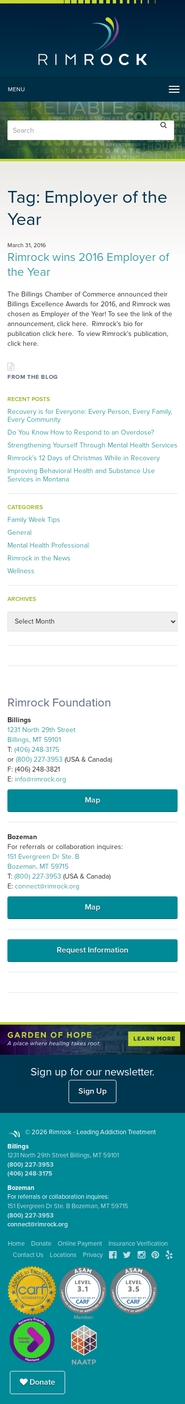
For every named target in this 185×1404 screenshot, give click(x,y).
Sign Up (92, 1091)
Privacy (93, 1255)
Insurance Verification (138, 1244)
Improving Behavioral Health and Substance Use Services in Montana (81, 475)
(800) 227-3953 (39, 759)
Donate (37, 1382)
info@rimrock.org (40, 779)
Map (92, 800)
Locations (63, 1255)
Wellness (21, 571)
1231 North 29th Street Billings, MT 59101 (63, 1155)
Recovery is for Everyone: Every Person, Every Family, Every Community (89, 415)
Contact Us (28, 1255)
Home (16, 1244)
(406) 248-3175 (36, 749)
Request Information (92, 950)
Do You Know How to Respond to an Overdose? (80, 432)
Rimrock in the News (39, 558)
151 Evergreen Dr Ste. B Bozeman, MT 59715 (67, 1206)
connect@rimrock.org (47, 886)
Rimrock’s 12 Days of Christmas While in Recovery (83, 458)
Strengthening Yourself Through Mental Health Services (92, 445)
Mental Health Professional (48, 545)
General (19, 532)
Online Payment (80, 1244)
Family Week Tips (33, 520)
